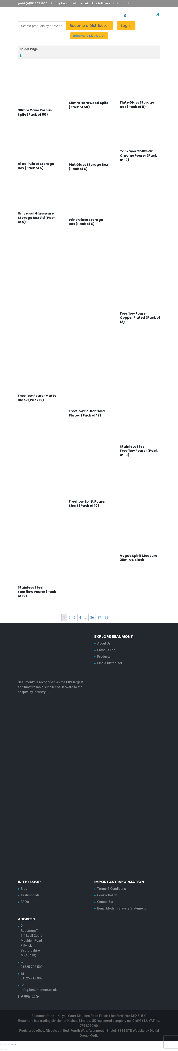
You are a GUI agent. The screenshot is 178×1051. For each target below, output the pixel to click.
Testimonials (30, 895)
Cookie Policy (107, 895)
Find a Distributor (109, 663)
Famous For (106, 650)
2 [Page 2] (69, 618)
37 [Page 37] (99, 618)
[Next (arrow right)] (5, 1049)
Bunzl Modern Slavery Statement (121, 908)
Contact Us (105, 902)
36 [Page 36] (92, 618)
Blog (24, 889)
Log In (126, 25)
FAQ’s (25, 902)
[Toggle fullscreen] (5, 1044)
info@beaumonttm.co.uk (39, 990)
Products (103, 656)
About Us (103, 643)
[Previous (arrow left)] (1, 1049)
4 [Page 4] (80, 618)
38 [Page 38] (106, 618)
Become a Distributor (89, 25)
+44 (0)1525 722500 (33, 3)
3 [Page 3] (75, 618)
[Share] (9, 1044)
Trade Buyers (101, 3)
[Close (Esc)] (14, 1044)
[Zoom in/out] (1, 1044)
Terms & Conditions (111, 889)
